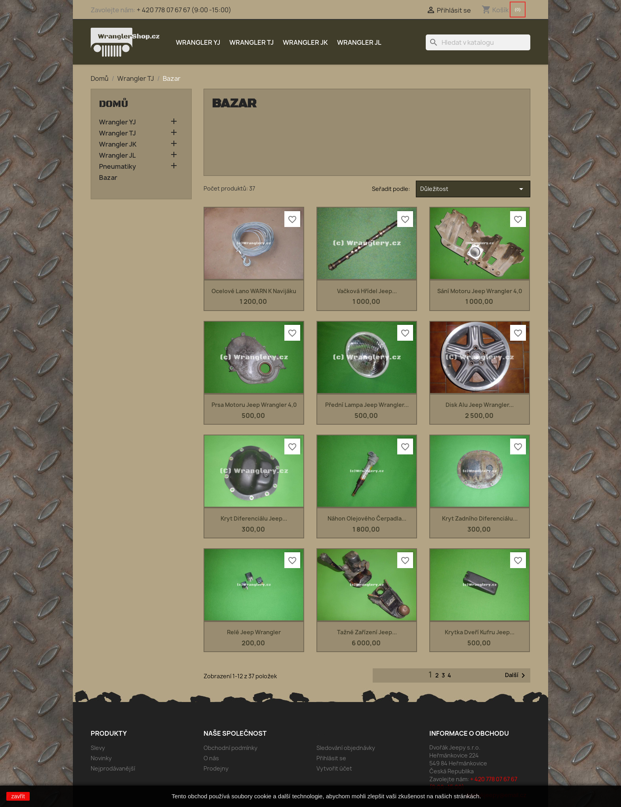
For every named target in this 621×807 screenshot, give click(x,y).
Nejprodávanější (113, 768)
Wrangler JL (359, 42)
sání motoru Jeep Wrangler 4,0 (479, 291)
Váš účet (332, 733)
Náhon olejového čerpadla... (367, 518)
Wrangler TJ (251, 42)
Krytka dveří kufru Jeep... (479, 632)
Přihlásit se (331, 758)
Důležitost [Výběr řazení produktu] (473, 189)
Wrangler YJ (198, 42)
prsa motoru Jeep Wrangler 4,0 (254, 404)
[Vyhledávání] (478, 42)
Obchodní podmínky (230, 748)
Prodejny (216, 768)
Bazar (108, 178)
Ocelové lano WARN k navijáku (253, 291)
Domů (113, 104)
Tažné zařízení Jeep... (367, 632)
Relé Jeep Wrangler (254, 632)
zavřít (18, 796)
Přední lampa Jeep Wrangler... (367, 404)
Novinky (101, 758)
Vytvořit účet (334, 768)
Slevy (98, 748)
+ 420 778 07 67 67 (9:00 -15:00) (184, 10)
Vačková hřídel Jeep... (367, 291)
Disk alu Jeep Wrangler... (480, 404)
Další (516, 675)
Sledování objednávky (345, 748)
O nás (211, 758)
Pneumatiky (117, 166)
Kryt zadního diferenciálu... (480, 518)
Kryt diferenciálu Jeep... (254, 518)
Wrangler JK (305, 42)
